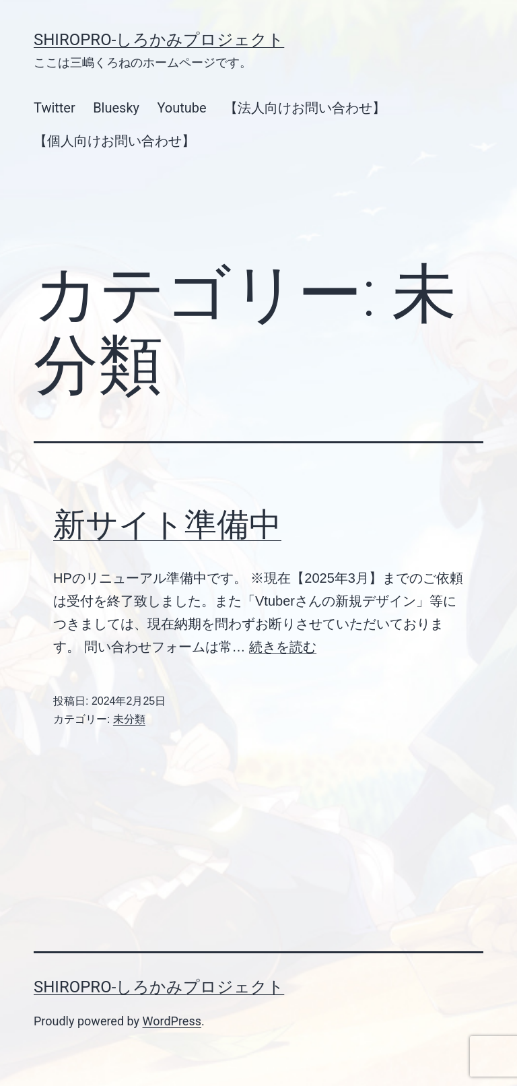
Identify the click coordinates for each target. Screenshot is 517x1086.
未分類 (129, 719)
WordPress (172, 1021)
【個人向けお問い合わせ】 (114, 141)
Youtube (181, 108)
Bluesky (116, 108)
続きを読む (282, 646)
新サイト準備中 (167, 524)
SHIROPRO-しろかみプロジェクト (159, 39)
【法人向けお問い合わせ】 (305, 108)
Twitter (54, 108)
